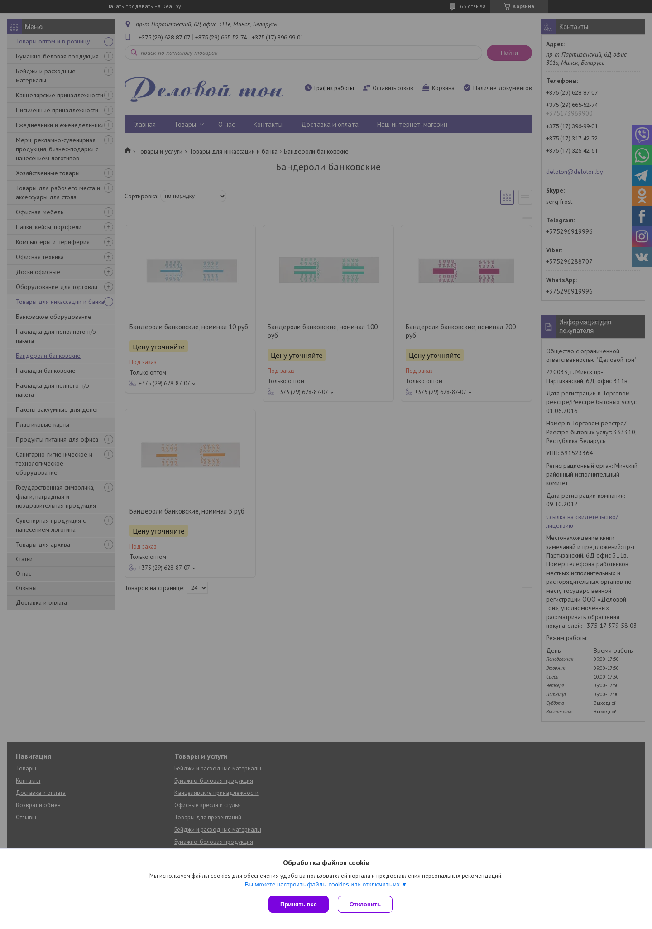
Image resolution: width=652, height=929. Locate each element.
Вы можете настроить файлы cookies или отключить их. (322, 884)
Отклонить (365, 904)
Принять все (298, 904)
